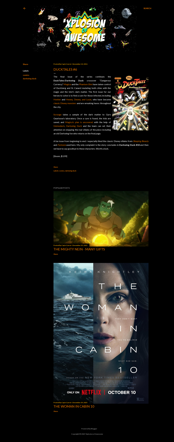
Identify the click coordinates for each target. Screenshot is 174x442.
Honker (57, 99)
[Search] (147, 8)
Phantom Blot (86, 84)
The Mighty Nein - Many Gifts (79, 249)
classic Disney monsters (64, 103)
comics (26, 75)
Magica (67, 84)
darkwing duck (29, 78)
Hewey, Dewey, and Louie (78, 99)
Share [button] (25, 64)
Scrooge (57, 114)
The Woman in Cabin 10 (73, 406)
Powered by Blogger (87, 428)
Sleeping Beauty (141, 141)
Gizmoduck (59, 126)
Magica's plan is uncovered (79, 122)
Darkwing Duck (74, 126)
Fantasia (62, 145)
